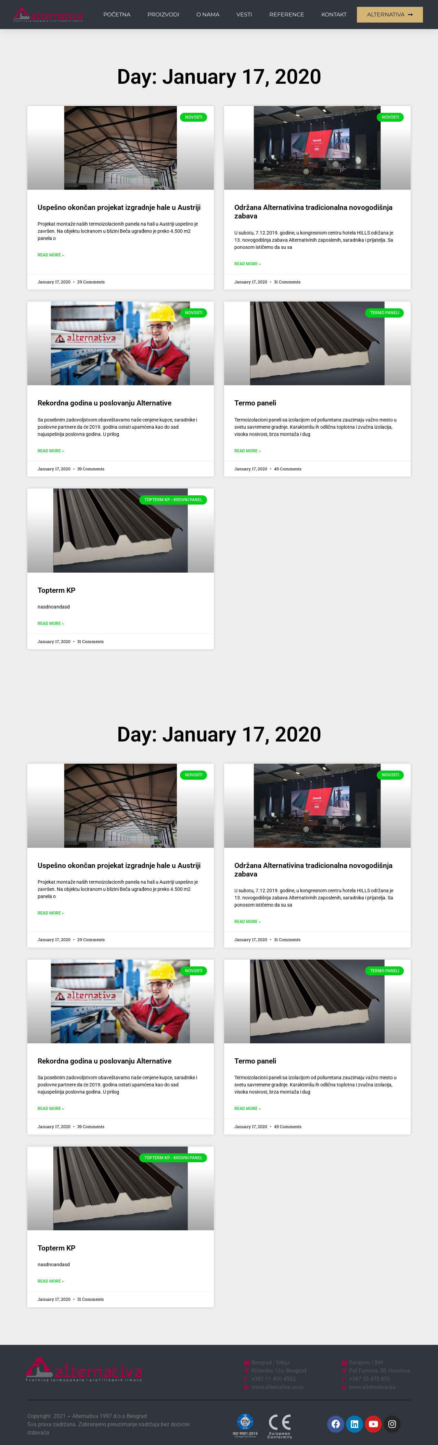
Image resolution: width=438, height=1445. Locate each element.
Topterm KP (56, 590)
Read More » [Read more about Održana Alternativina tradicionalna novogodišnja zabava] (247, 264)
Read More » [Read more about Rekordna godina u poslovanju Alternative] (51, 451)
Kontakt (334, 14)
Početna (116, 14)
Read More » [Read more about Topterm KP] (51, 623)
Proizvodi (163, 14)
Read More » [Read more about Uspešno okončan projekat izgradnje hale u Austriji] (51, 255)
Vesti (244, 14)
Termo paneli (255, 403)
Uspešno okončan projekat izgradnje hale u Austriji (119, 207)
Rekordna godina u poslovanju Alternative (104, 403)
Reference (286, 14)
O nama (207, 14)
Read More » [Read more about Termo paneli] (247, 451)
